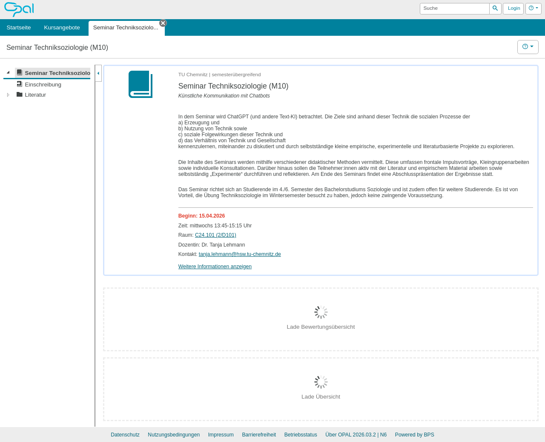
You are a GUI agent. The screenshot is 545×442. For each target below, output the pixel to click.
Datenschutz (125, 435)
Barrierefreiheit (259, 435)
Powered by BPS (414, 435)
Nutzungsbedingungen (174, 435)
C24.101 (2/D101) (215, 235)
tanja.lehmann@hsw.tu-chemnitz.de (240, 254)
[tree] (46, 84)
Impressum (221, 435)
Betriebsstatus (300, 435)
